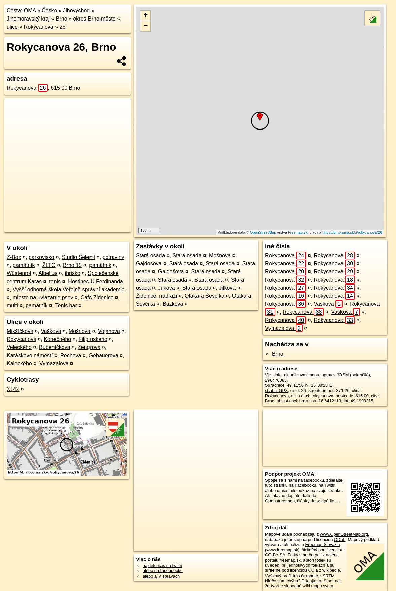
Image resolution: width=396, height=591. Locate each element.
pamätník (24, 265)
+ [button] (145, 16)
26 (63, 27)
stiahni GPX (276, 390)
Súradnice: (275, 385)
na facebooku (311, 480)
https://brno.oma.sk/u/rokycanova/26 (352, 232)
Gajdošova (149, 263)
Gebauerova (103, 355)
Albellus (47, 273)
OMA (30, 10)
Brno (61, 19)
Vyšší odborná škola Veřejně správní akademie (69, 289)
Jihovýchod (76, 10)
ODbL (339, 539)
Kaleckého (19, 363)
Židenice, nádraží (156, 296)
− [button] (145, 26)
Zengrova (89, 347)
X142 (13, 389)
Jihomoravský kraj (28, 19)
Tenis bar (66, 305)
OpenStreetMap (263, 232)
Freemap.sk (298, 232)
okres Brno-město (94, 19)
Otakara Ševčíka (204, 296)
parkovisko (41, 257)
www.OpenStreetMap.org (344, 534)
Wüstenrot (19, 273)
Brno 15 (72, 265)
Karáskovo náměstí (30, 355)
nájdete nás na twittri (162, 565)
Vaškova (51, 331)
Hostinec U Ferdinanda (95, 281)
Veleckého (19, 347)
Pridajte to (311, 580)
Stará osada (150, 255)
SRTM (329, 575)
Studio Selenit (78, 257)
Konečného (57, 339)
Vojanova (109, 331)
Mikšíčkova (20, 331)
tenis (55, 281)
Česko (49, 10)
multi (12, 305)
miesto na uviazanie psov (43, 297)
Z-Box (14, 257)
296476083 (276, 380)
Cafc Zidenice (97, 297)
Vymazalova (54, 363)
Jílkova (166, 288)
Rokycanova (38, 27)
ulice (12, 27)
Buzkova (173, 304)
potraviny (113, 257)
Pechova (70, 355)
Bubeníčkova (54, 347)
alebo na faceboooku (163, 570)
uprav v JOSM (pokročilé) (345, 374)
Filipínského (93, 339)
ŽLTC (49, 265)
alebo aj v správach (161, 576)
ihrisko (72, 273)
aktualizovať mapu (301, 374)
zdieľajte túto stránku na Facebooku (304, 483)
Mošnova (80, 331)
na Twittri (327, 485)
